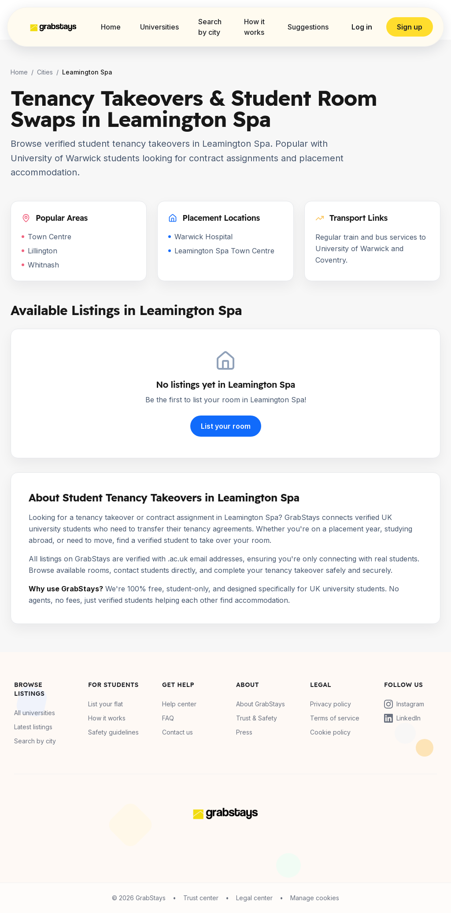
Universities (159, 26)
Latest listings (33, 727)
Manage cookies (314, 898)
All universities (34, 712)
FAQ (168, 718)
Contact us (177, 732)
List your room (226, 426)
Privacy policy (330, 704)
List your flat (105, 704)
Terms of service (334, 718)
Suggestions (308, 26)
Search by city (210, 27)
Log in (361, 26)
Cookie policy (330, 732)
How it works (254, 27)
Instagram (404, 704)
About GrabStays (260, 704)
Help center (179, 704)
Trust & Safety (256, 718)
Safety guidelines (113, 732)
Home (111, 26)
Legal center (254, 898)
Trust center (200, 898)
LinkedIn (402, 718)
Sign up (409, 26)
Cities (45, 72)
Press (244, 732)
